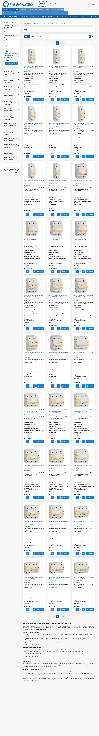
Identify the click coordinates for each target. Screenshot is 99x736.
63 (6, 48)
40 (6, 45)
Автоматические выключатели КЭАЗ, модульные (9, 118)
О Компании (43, 16)
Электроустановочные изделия (49, 12)
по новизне (39, 36)
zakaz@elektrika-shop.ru (45, 4)
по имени (33, 36)
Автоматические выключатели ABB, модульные (9, 73)
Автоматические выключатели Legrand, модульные (10, 95)
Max (40, 6)
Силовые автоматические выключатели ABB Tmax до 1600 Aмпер (10, 125)
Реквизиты (57, 16)
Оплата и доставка (34, 16)
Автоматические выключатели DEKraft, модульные (10, 80)
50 (6, 47)
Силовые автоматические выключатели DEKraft (10, 152)
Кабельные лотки (63, 12)
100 (7, 51)
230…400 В (8, 59)
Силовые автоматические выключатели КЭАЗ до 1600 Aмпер (10, 146)
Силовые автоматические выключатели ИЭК (10, 139)
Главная (26, 22)
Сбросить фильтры (11, 63)
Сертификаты (24, 16)
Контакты (50, 16)
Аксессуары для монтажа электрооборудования (31, 9)
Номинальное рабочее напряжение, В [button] (11, 54)
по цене (27, 36)
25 (6, 42)
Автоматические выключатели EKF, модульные (8, 88)
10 (6, 39)
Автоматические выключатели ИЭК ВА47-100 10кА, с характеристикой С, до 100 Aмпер (46, 23)
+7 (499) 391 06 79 (43, 1)
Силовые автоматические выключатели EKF (10, 158)
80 (6, 50)
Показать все (9, 27)
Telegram (45, 6)
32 (6, 44)
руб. (64, 16)
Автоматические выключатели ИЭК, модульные (59, 22)
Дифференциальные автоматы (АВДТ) (54, 9)
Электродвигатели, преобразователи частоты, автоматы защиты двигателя (21, 12)
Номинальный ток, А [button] (11, 35)
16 (6, 41)
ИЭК (28, 93)
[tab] (11, 25)
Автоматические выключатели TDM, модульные (9, 103)
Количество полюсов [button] (11, 25)
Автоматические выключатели (10, 9)
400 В (7, 60)
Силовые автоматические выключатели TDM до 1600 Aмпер (10, 132)
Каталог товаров (13, 16)
